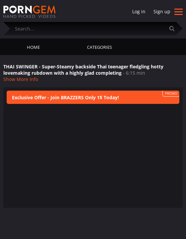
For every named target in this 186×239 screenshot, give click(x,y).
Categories (99, 47)
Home (33, 47)
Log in (138, 11)
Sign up (161, 11)
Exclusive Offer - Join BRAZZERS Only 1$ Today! (65, 97)
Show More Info (20, 79)
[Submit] (174, 28)
